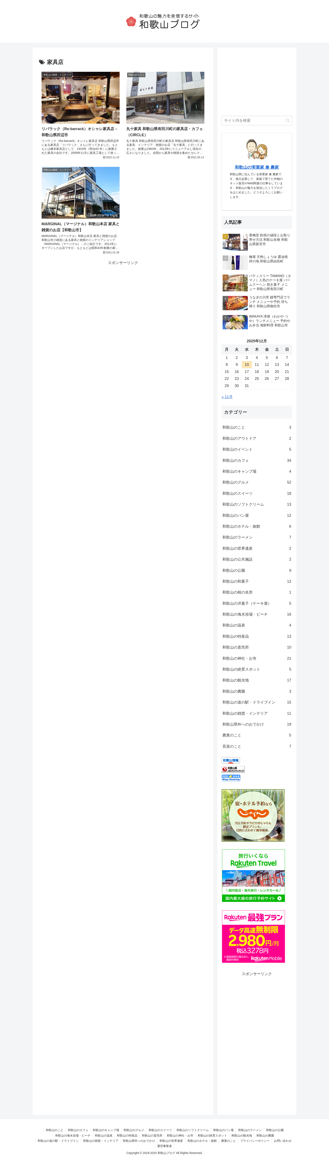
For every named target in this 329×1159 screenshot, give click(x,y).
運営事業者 (164, 1146)
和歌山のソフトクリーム (256, 504)
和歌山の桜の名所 (256, 592)
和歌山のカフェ (256, 460)
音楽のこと (256, 746)
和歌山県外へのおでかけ (256, 724)
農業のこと (256, 735)
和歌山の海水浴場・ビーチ (256, 614)
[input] (257, 120)
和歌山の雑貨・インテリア (256, 713)
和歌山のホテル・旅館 (256, 526)
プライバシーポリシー (255, 1140)
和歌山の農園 (256, 691)
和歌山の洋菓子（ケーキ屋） (256, 603)
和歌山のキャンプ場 (256, 471)
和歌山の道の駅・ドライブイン (256, 702)
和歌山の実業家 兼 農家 (257, 167)
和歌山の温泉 (256, 625)
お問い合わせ (283, 1140)
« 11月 (227, 397)
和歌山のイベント (256, 449)
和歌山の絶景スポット (256, 669)
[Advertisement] (123, 295)
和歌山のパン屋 (256, 515)
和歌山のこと (256, 427)
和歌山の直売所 (256, 647)
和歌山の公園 (256, 570)
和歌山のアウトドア (256, 438)
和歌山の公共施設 (256, 559)
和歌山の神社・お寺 (256, 658)
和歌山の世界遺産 (256, 548)
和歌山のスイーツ (256, 493)
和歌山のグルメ (256, 482)
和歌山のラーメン (256, 537)
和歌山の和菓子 (256, 581)
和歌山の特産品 (256, 636)
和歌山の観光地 (256, 680)
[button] (287, 120)
